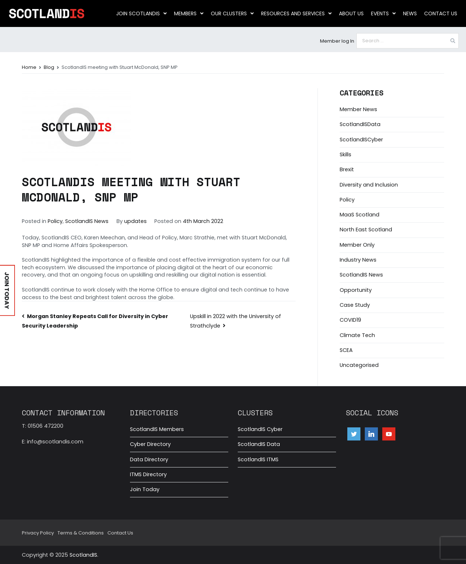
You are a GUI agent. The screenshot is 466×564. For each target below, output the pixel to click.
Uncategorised (359, 365)
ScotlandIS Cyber (260, 429)
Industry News (358, 259)
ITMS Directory (148, 474)
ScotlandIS (83, 555)
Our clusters (232, 13)
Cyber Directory (150, 444)
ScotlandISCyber (361, 139)
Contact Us (440, 13)
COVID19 (350, 320)
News (410, 13)
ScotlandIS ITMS (258, 459)
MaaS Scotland (359, 214)
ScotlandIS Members (157, 429)
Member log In (337, 41)
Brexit (347, 169)
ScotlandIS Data (259, 444)
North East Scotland (366, 229)
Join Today (144, 489)
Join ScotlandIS (141, 13)
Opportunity (356, 290)
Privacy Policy (38, 532)
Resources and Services (296, 13)
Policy (55, 221)
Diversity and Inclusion (369, 184)
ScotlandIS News (86, 221)
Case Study (355, 305)
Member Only (357, 244)
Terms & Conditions (81, 532)
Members (189, 13)
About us (351, 13)
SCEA (346, 350)
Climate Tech (357, 335)
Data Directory (149, 459)
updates (135, 221)
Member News (358, 109)
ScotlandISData (360, 124)
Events (383, 13)
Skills (345, 154)
